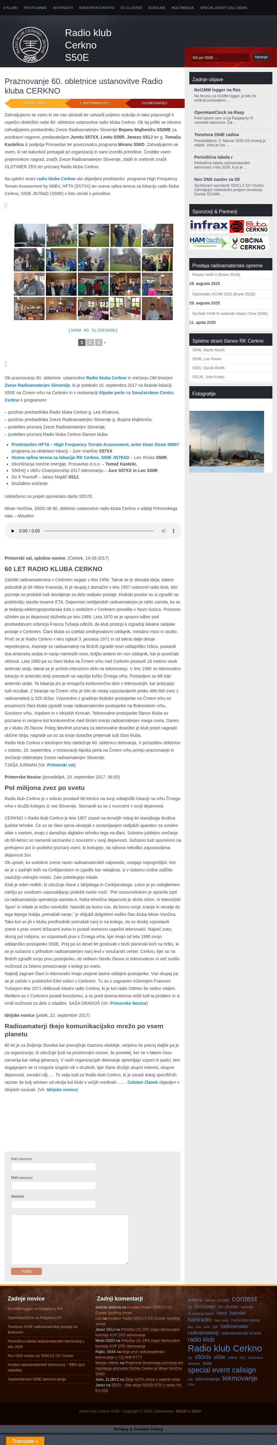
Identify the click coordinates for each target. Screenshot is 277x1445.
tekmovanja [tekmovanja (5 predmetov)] (207, 1390)
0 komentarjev (154, 103)
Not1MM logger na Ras (217, 89)
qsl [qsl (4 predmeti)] (215, 1338)
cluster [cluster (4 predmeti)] (223, 1312)
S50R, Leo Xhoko (206, 359)
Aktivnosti (63, 8)
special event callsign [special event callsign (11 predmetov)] (222, 1382)
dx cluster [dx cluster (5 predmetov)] (228, 1318)
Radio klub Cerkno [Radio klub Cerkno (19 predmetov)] (225, 1360)
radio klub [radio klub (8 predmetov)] (201, 1351)
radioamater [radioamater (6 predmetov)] (234, 1338)
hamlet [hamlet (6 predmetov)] (238, 1325)
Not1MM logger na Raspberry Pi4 (35, 1321)
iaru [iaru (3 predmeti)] (190, 1339)
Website (17, 1199)
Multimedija (183, 8)
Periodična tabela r (213, 157)
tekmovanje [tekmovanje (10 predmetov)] (240, 1390)
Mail (22, 1180)
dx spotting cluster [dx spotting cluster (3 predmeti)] (201, 1325)
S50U (196, 1423)
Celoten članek (142, 1085)
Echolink (156, 8)
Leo (98, 1330)
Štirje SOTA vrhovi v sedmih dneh (152, 1391)
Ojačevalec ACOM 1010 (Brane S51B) (223, 294)
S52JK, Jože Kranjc (208, 377)
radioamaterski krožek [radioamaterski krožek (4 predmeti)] (241, 1345)
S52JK (181, 1423)
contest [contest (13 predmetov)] (244, 1310)
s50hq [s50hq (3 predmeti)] (232, 1370)
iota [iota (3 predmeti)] (198, 1339)
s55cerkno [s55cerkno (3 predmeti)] (255, 1370)
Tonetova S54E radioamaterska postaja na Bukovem (42, 1342)
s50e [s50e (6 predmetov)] (219, 1369)
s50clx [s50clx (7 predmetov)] (203, 1369)
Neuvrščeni (39, 1137)
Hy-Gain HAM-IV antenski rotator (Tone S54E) (230, 313)
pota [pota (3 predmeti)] (207, 1339)
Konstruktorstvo (96, 8)
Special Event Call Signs (223, 8)
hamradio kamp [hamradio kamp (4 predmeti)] (245, 1332)
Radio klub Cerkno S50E (88, 45)
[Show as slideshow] (93, 331)
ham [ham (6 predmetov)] (222, 1325)
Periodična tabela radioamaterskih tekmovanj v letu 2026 (46, 1356)
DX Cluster (131, 8)
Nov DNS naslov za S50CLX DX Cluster (40, 1368)
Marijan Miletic (107, 1375)
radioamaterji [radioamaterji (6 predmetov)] (203, 1345)
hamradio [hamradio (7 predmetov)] (200, 1331)
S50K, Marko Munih (208, 350)
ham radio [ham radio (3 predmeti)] (221, 1332)
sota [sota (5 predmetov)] (207, 1375)
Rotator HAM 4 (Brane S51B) (216, 275)
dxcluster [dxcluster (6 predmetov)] (204, 1318)
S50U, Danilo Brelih (208, 368)
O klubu (10, 8)
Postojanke (35, 8)
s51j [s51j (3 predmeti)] (242, 1370)
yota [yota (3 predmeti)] (191, 1396)
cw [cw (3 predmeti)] (190, 1319)
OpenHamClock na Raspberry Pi (34, 1330)
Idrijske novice (62, 1092)
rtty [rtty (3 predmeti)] (190, 1370)
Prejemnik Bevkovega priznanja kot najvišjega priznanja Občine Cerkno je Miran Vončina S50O (139, 1380)
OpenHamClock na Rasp (219, 112)
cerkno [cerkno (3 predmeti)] (210, 1312)
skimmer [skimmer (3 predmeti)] (194, 1375)
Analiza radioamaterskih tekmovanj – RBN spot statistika (46, 1379)
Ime (21, 1161)
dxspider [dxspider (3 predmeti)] (247, 1319)
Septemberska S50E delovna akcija (37, 1391)
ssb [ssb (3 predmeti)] (190, 1391)
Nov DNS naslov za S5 (217, 179)
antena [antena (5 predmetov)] (195, 1311)
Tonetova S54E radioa (216, 134)
